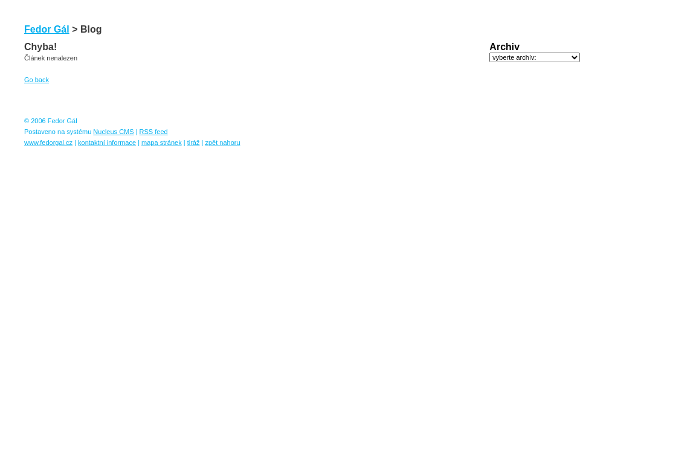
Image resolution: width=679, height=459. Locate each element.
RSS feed (154, 131)
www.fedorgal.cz (48, 142)
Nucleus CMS (113, 131)
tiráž (193, 142)
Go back (36, 79)
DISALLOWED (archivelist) (534, 57)
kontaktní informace (107, 142)
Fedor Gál (46, 29)
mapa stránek (161, 142)
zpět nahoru (222, 142)
